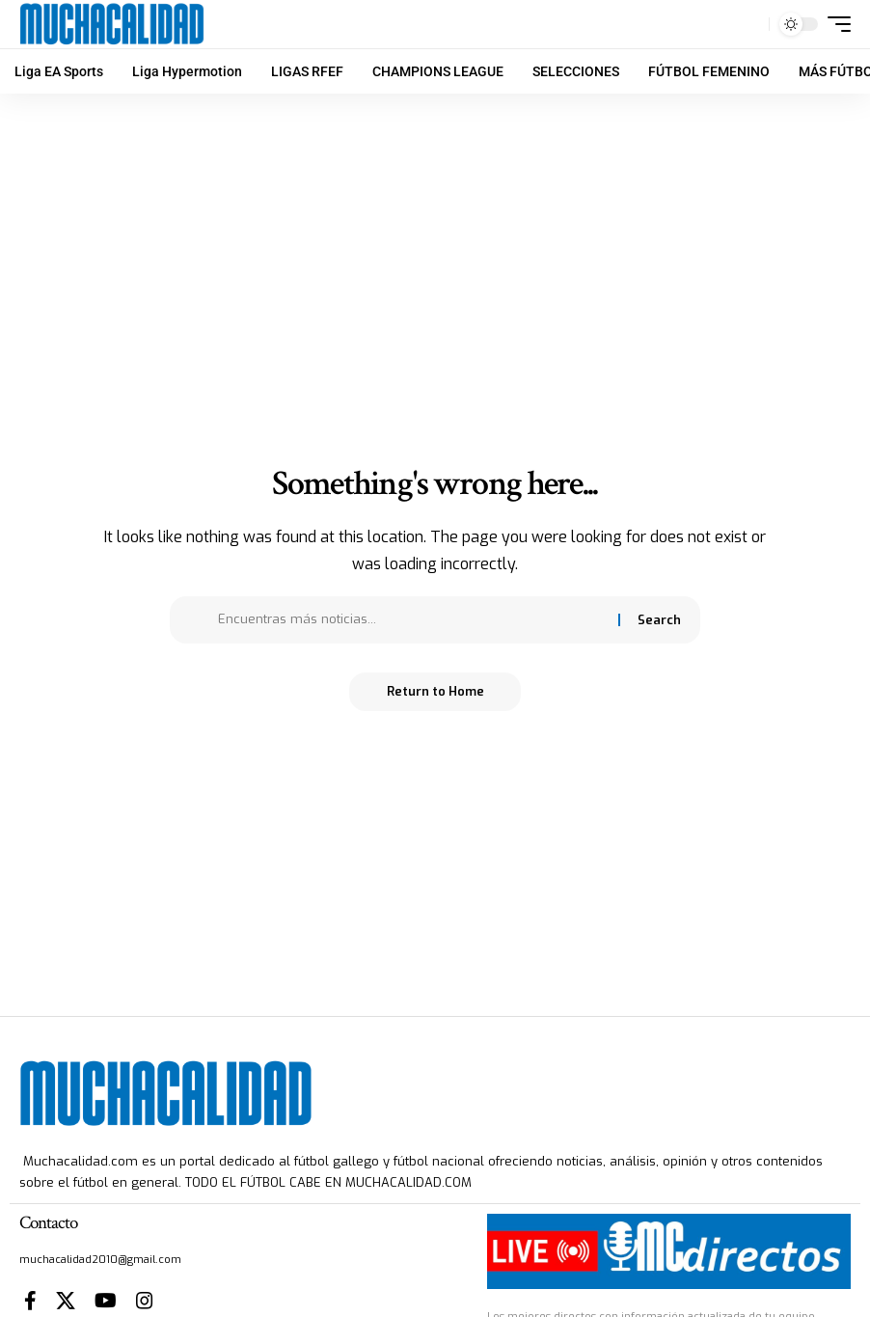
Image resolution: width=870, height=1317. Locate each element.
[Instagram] (144, 1300)
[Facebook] (30, 1300)
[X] (65, 1300)
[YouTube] (106, 1300)
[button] (749, 24)
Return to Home (435, 691)
